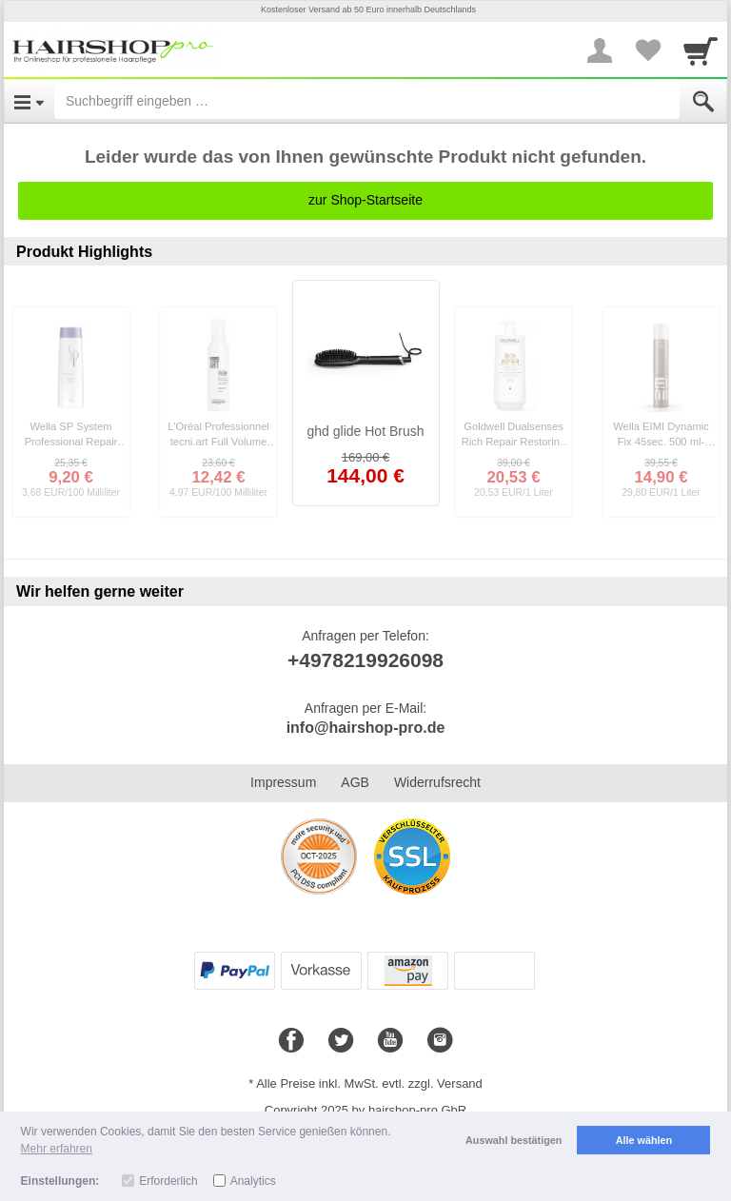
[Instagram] (439, 1041)
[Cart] (700, 50)
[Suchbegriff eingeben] (367, 101)
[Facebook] (291, 1041)
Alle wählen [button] (644, 1140)
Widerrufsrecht (437, 782)
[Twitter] (341, 1041)
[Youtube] (390, 1041)
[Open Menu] (29, 101)
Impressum (283, 782)
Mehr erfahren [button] (56, 1148)
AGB (355, 782)
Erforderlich (168, 1181)
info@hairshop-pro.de (365, 727)
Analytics (253, 1181)
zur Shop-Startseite (365, 199)
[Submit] (703, 101)
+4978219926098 (365, 660)
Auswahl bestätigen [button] (513, 1140)
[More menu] (600, 50)
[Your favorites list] (647, 50)
